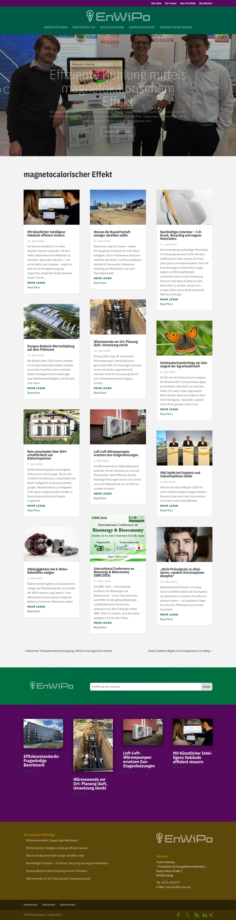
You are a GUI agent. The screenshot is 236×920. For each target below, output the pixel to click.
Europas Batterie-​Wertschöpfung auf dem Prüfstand (50, 348)
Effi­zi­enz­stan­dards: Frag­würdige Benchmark (41, 760)
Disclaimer (48, 904)
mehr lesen (36, 282)
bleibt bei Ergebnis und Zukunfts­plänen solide (180, 474)
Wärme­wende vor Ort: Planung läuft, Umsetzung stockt (116, 343)
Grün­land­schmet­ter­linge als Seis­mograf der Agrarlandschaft (184, 364)
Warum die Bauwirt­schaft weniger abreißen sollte (112, 233)
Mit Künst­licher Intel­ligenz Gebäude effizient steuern (46, 233)
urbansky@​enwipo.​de (178, 887)
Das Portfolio (188, 3)
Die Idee (156, 3)
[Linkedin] (204, 915)
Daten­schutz (67, 904)
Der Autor (170, 3)
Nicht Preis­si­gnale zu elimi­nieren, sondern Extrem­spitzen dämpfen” (182, 572)
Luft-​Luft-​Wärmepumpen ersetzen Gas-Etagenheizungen (116, 453)
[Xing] (211, 915)
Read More (33, 287)
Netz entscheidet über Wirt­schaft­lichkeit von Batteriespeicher (47, 454)
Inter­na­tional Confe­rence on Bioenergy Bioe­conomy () (114, 572)
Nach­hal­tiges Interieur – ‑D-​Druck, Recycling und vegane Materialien (181, 235)
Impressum (31, 904)
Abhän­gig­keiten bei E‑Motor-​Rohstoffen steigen (47, 571)
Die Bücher (205, 3)
